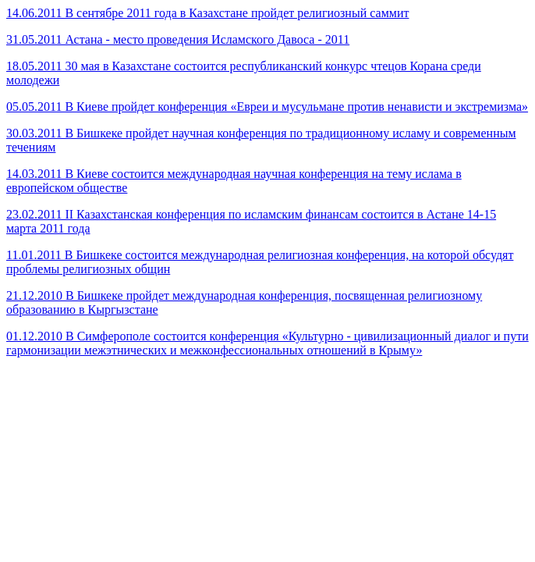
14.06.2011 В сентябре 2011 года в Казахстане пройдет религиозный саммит (207, 13)
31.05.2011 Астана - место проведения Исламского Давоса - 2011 (177, 39)
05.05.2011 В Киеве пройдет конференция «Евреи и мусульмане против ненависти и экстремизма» (267, 106)
